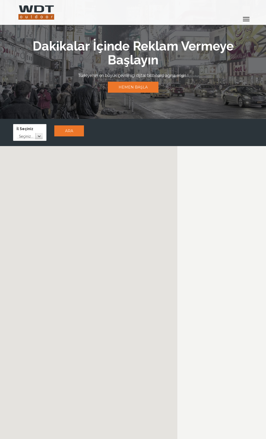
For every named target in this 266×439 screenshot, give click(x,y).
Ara (69, 131)
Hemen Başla (133, 87)
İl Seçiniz (25, 129)
